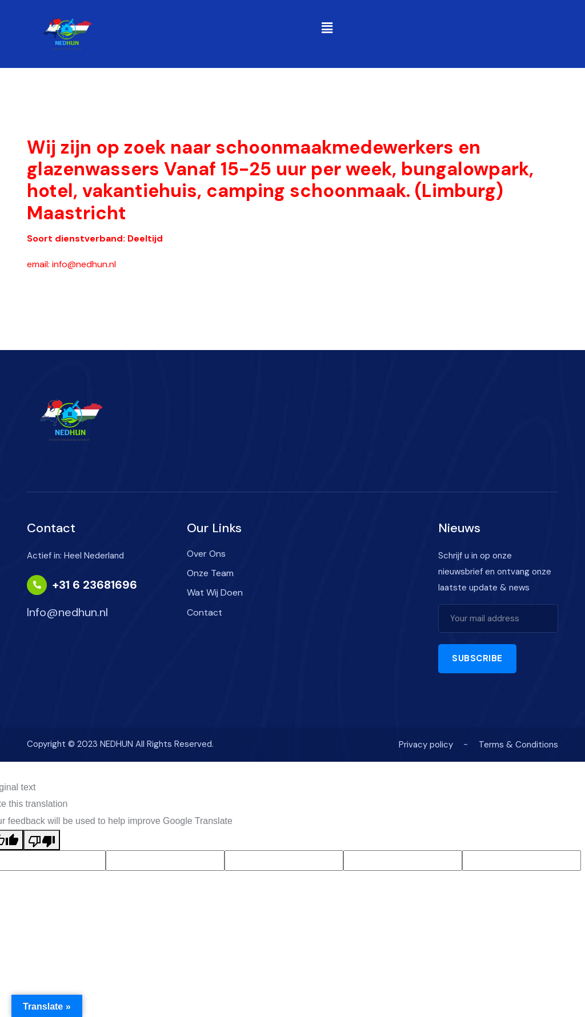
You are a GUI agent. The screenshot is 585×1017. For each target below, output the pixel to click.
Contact (204, 612)
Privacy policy (426, 744)
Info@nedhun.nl (67, 612)
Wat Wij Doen (215, 592)
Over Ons (206, 554)
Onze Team (210, 573)
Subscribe (477, 658)
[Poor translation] (41, 840)
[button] (326, 28)
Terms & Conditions (518, 744)
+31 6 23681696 (95, 584)
